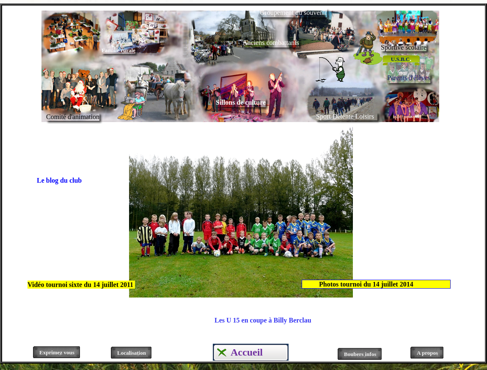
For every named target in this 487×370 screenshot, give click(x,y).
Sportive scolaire (403, 47)
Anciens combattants (270, 42)
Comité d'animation (72, 116)
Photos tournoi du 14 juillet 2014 (363, 284)
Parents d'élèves (408, 77)
